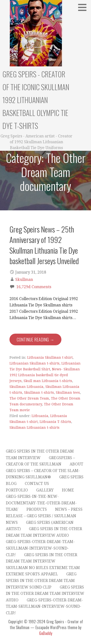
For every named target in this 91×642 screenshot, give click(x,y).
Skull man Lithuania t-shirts (48, 381)
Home (68, 490)
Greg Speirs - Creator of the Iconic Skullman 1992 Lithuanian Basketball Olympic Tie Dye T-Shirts (35, 100)
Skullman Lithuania (26, 387)
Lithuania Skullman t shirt (50, 357)
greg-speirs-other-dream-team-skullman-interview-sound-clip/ (40, 548)
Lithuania (40, 416)
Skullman (24, 279)
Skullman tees (68, 392)
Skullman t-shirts (39, 392)
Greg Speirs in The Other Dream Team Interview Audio (45, 593)
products (36, 509)
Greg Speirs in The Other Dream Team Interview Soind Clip (41, 580)
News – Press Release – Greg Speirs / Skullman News (44, 516)
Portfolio (17, 490)
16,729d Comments (33, 287)
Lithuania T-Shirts (55, 422)
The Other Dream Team (29, 398)
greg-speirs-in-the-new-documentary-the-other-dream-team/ (41, 503)
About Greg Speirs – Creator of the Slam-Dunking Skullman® (44, 470)
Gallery (45, 490)
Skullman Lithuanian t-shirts (34, 427)
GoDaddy (45, 633)
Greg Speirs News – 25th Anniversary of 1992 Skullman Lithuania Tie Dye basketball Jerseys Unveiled (44, 244)
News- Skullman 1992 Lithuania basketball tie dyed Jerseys (44, 375)
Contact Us (37, 483)
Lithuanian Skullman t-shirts (34, 363)
